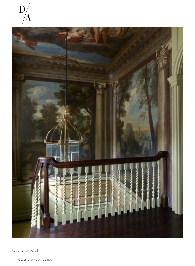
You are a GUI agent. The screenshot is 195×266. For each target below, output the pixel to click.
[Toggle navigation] (170, 13)
